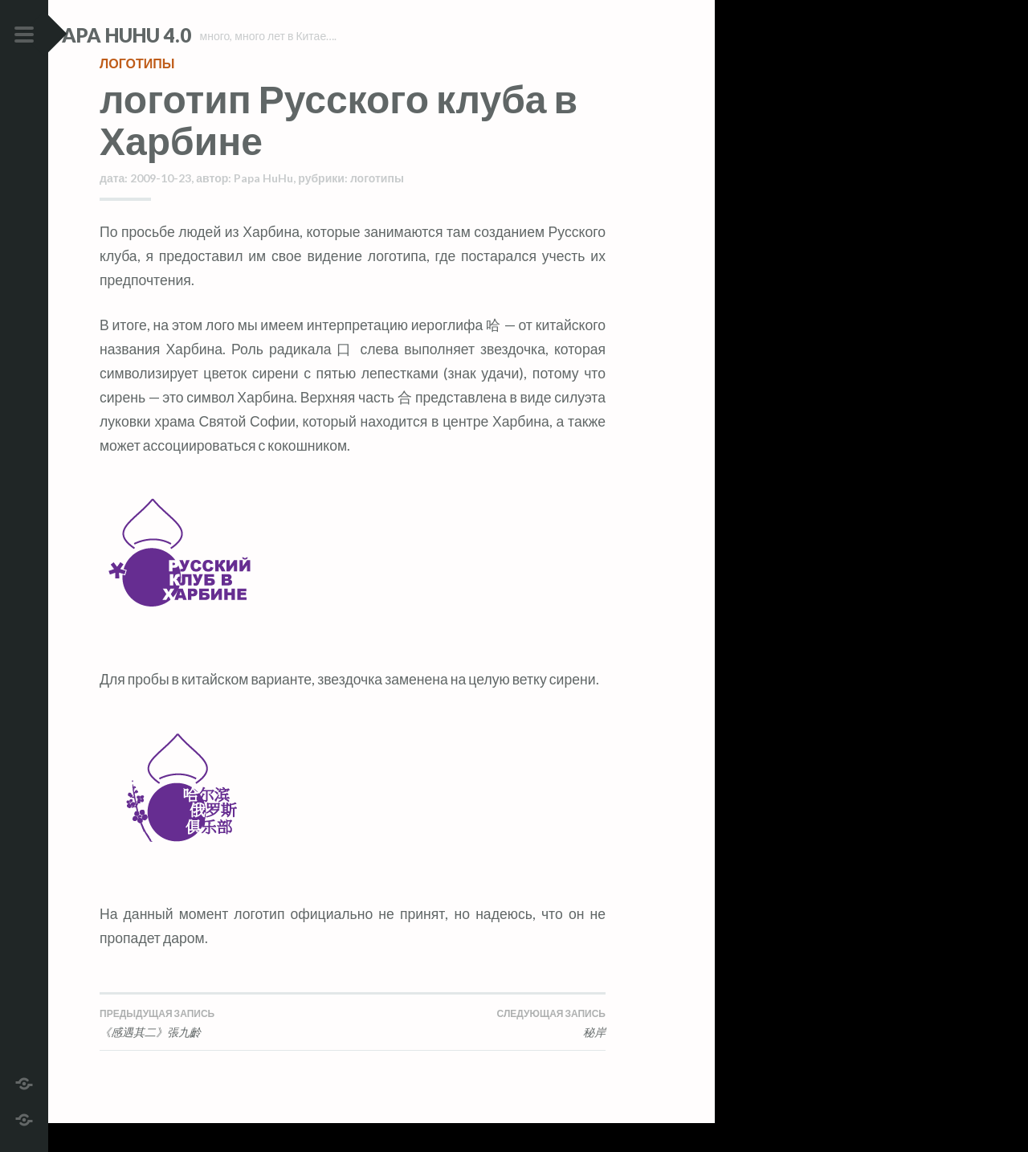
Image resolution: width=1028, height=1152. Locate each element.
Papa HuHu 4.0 (169, 35)
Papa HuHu (263, 207)
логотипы (137, 92)
